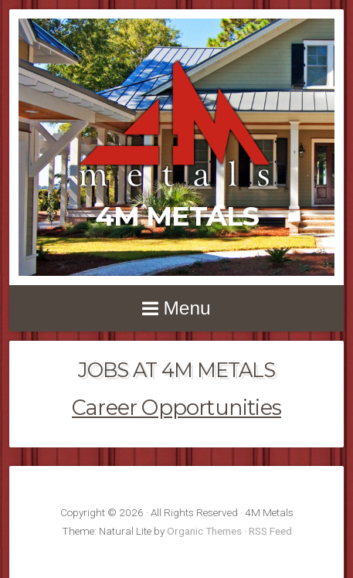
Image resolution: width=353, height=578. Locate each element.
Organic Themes (204, 531)
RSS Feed (270, 531)
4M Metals (177, 216)
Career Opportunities (176, 407)
